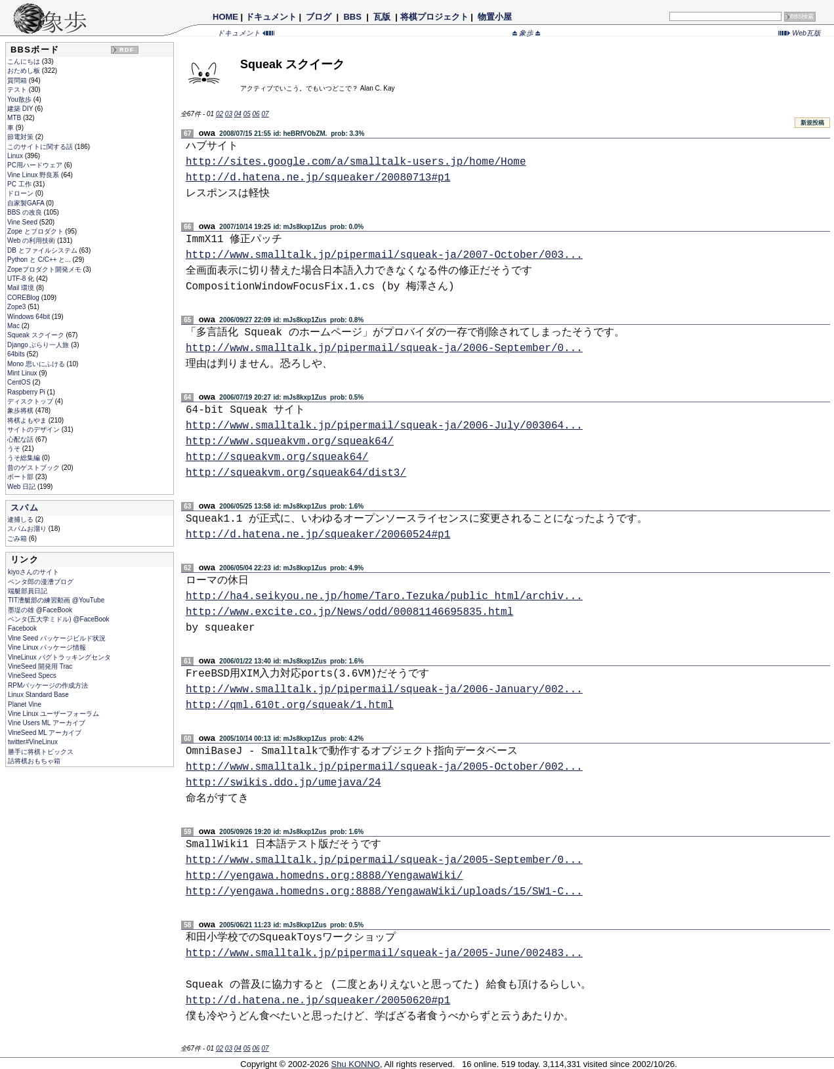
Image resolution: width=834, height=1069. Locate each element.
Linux (16, 155)
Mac (14, 325)
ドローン (21, 193)
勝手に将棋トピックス (40, 751)
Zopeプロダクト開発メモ (45, 269)
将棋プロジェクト (434, 17)
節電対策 (21, 136)
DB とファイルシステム (43, 250)
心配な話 (21, 439)
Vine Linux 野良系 (34, 174)
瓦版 (381, 17)
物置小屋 (494, 17)
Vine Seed (23, 222)
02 (219, 113)
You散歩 (20, 99)
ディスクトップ (31, 401)
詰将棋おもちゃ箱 (34, 761)
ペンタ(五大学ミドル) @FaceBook (59, 619)
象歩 (526, 33)
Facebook (22, 628)
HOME (225, 17)
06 (256, 113)
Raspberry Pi (27, 392)
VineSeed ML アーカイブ (44, 732)
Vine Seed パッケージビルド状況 (57, 638)
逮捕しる (21, 519)
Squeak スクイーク (36, 335)
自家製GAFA (26, 203)
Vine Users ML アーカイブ (46, 722)
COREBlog (24, 297)
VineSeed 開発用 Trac (40, 666)
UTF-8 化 (21, 278)
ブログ (319, 17)
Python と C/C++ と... (39, 259)
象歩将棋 (21, 410)
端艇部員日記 (27, 591)
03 (228, 113)
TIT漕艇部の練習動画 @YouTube (56, 600)
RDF (126, 50)
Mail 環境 (21, 287)
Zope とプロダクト (36, 231)
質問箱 (18, 80)
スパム (24, 508)
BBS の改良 (25, 212)
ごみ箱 (18, 538)
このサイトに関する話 (41, 146)
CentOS (19, 382)
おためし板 (24, 70)
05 (247, 113)
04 (237, 113)
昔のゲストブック (34, 467)
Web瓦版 (799, 33)
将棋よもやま (28, 420)
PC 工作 (20, 184)
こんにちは (24, 61)
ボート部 (21, 476)
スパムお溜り (28, 528)
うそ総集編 (24, 457)
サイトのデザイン (34, 429)
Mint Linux (23, 373)
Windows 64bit (29, 316)
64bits (16, 354)
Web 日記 (22, 486)
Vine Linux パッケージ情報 (47, 647)
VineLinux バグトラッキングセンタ (59, 657)
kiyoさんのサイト (33, 572)
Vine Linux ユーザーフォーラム (53, 713)
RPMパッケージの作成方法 (48, 685)
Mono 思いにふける (37, 363)
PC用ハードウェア (35, 165)
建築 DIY (21, 108)
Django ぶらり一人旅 (39, 344)
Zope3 (17, 306)
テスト (18, 89)
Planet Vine (24, 704)
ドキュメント (271, 17)
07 (264, 113)
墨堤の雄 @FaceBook (40, 610)
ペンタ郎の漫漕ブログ (40, 581)
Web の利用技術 (32, 240)
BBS (352, 17)
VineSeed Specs (32, 675)
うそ (14, 448)
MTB (15, 117)
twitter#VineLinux (33, 741)
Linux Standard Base (38, 694)
